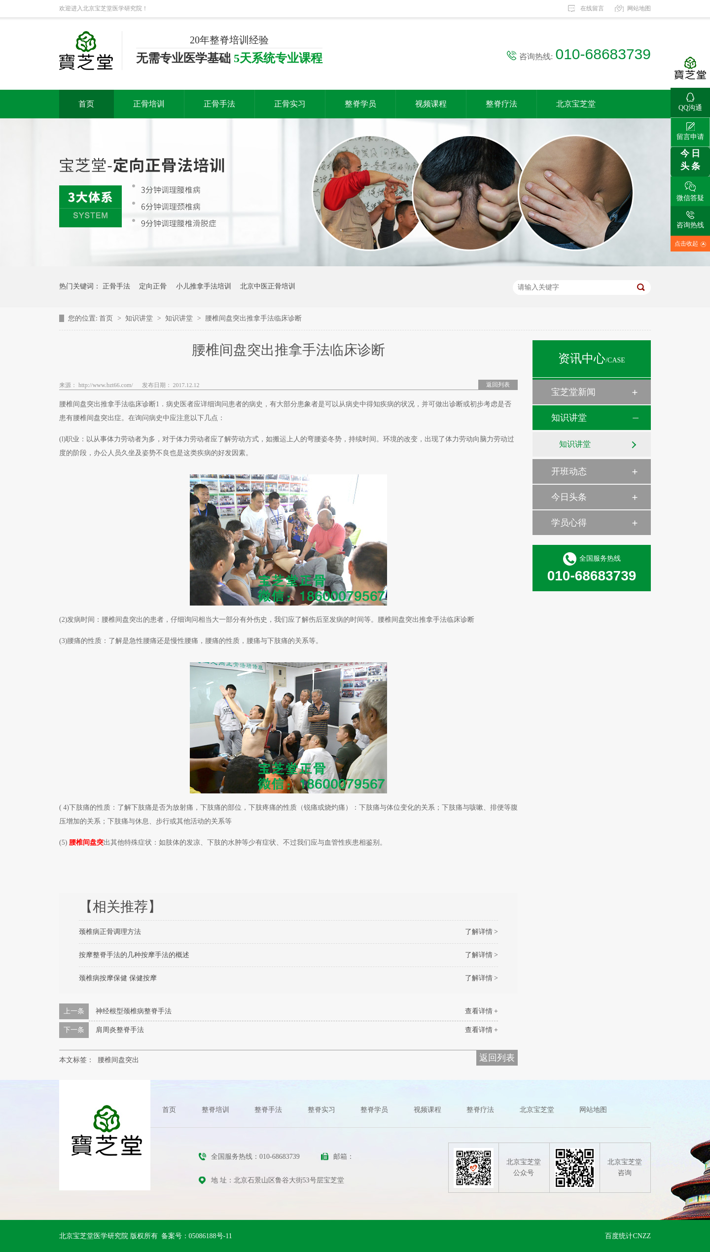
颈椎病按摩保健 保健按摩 (118, 978)
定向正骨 (153, 286)
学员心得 (569, 523)
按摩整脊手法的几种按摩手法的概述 (134, 955)
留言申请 (690, 129)
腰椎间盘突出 (118, 1060)
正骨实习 (290, 104)
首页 (86, 104)
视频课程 (431, 104)
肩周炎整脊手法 (120, 1030)
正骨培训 (149, 104)
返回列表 (498, 384)
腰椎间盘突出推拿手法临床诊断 (253, 318)
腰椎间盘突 (86, 842)
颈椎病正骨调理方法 (110, 931)
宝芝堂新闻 (573, 392)
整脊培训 (215, 1109)
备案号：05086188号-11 (196, 1236)
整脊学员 (360, 104)
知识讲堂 (140, 318)
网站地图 (639, 8)
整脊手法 (268, 1109)
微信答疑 (690, 189)
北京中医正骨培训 (267, 286)
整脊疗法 (501, 104)
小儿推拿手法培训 (203, 286)
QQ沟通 (690, 99)
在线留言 (592, 8)
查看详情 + (481, 1011)
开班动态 (569, 471)
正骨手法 (219, 104)
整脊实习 (321, 1109)
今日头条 (569, 497)
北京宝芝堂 (576, 104)
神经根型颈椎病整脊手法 (134, 1011)
